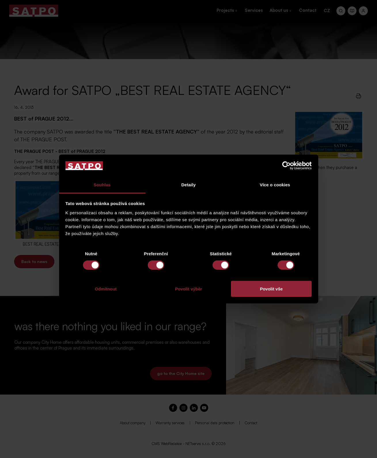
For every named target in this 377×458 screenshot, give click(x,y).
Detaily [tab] (188, 184)
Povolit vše (271, 288)
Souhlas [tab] (102, 184)
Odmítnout (106, 288)
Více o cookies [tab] (275, 184)
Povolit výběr (188, 288)
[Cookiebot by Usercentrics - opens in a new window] (286, 165)
